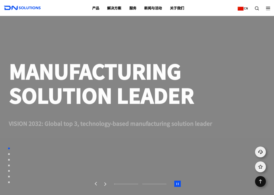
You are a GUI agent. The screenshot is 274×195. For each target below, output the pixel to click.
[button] (95, 183)
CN (242, 6)
